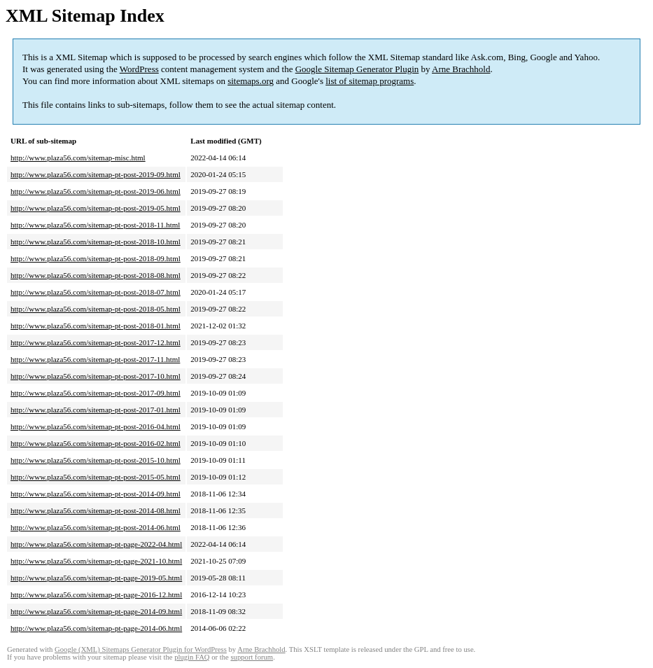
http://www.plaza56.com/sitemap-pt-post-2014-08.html (95, 510)
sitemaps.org (250, 81)
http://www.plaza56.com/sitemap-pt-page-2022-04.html (96, 544)
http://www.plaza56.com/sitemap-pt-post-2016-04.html (95, 426)
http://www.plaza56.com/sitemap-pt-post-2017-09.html (95, 393)
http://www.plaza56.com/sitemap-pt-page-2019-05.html (96, 577)
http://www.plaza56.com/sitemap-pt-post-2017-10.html (95, 376)
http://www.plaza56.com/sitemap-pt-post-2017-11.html (95, 359)
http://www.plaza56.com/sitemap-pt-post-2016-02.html (95, 443)
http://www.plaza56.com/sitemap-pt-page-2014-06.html (96, 628)
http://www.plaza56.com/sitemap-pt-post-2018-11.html (95, 225)
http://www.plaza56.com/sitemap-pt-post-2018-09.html (95, 258)
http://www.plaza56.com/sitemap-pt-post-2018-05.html (95, 309)
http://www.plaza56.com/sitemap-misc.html (78, 157)
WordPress (139, 69)
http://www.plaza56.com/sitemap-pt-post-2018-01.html (95, 325)
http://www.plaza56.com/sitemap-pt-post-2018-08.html (95, 275)
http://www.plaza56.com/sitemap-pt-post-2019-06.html (95, 191)
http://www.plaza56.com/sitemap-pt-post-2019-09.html (95, 174)
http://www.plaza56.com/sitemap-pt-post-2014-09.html (95, 493)
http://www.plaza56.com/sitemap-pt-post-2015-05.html (95, 477)
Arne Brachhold (461, 69)
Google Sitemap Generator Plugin (357, 69)
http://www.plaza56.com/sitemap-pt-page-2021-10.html (96, 561)
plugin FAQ (191, 657)
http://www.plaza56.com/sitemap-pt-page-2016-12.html (96, 594)
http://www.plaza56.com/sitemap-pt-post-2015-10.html (95, 460)
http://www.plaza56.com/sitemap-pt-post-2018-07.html (95, 292)
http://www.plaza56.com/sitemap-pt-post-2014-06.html (95, 527)
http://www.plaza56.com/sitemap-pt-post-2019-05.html (95, 208)
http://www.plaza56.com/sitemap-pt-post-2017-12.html (95, 342)
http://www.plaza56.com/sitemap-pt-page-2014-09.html (96, 611)
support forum (251, 657)
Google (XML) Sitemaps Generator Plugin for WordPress (141, 649)
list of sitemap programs (369, 81)
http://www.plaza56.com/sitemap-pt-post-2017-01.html (95, 409)
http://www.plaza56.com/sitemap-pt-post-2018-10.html (95, 241)
